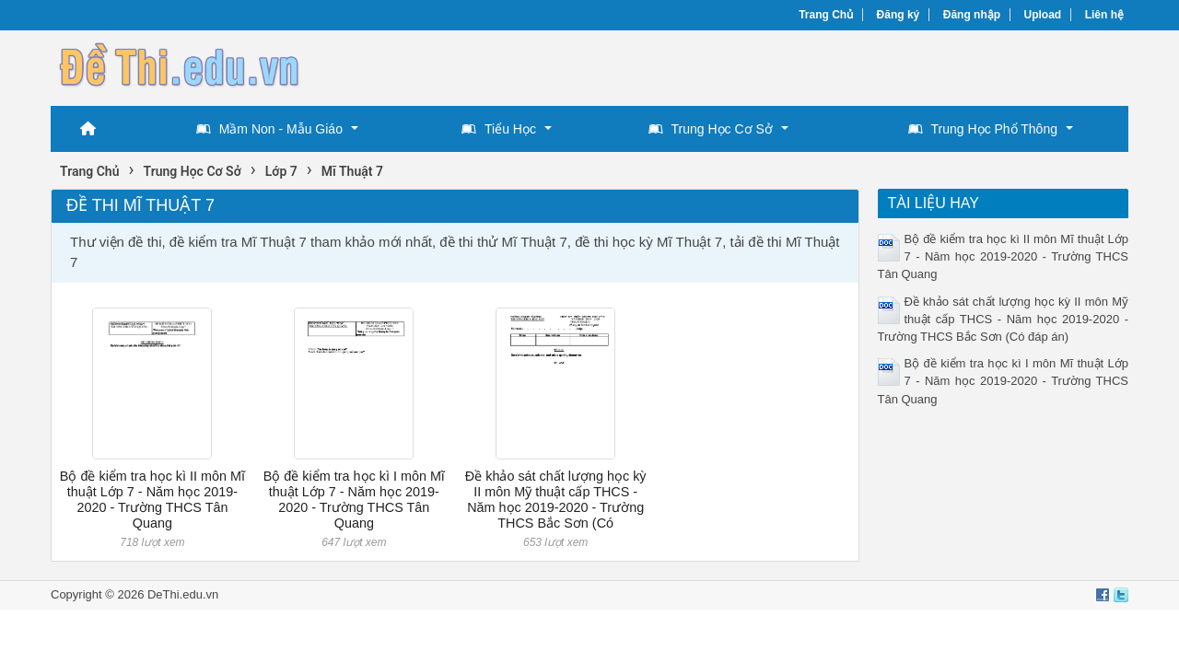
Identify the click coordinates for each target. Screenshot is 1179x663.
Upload (1043, 14)
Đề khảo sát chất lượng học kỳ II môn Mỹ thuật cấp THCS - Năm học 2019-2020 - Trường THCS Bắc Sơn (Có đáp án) (1003, 319)
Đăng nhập (971, 14)
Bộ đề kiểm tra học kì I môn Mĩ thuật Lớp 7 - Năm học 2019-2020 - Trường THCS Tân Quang (354, 500)
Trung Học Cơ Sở (710, 129)
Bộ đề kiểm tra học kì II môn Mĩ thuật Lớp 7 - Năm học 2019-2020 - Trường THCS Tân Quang (152, 500)
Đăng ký (898, 14)
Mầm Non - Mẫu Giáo (269, 129)
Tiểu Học (498, 129)
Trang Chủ (826, 14)
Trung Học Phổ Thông (982, 129)
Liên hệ (1104, 14)
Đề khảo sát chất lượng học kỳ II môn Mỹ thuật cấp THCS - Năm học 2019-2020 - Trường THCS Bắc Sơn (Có (556, 500)
